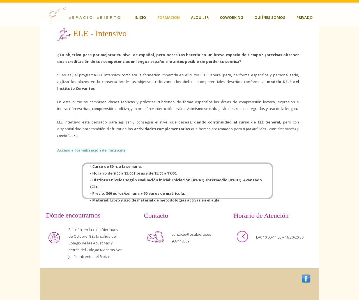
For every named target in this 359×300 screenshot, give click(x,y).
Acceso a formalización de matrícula (91, 150)
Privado (304, 17)
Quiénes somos (269, 17)
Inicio (140, 17)
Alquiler (200, 17)
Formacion (168, 17)
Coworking (231, 17)
